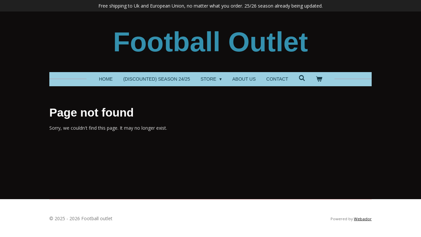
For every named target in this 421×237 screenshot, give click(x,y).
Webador (363, 218)
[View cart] (319, 79)
